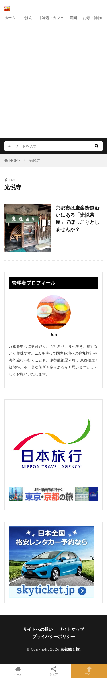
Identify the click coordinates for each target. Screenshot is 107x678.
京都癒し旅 (70, 649)
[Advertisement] (53, 78)
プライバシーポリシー (53, 636)
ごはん (26, 17)
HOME (15, 160)
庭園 (73, 17)
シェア (53, 671)
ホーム (9, 17)
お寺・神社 (92, 17)
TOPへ (89, 671)
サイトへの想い (38, 629)
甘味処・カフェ (51, 17)
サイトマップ (71, 629)
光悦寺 (34, 160)
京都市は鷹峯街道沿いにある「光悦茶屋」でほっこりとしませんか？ (77, 218)
